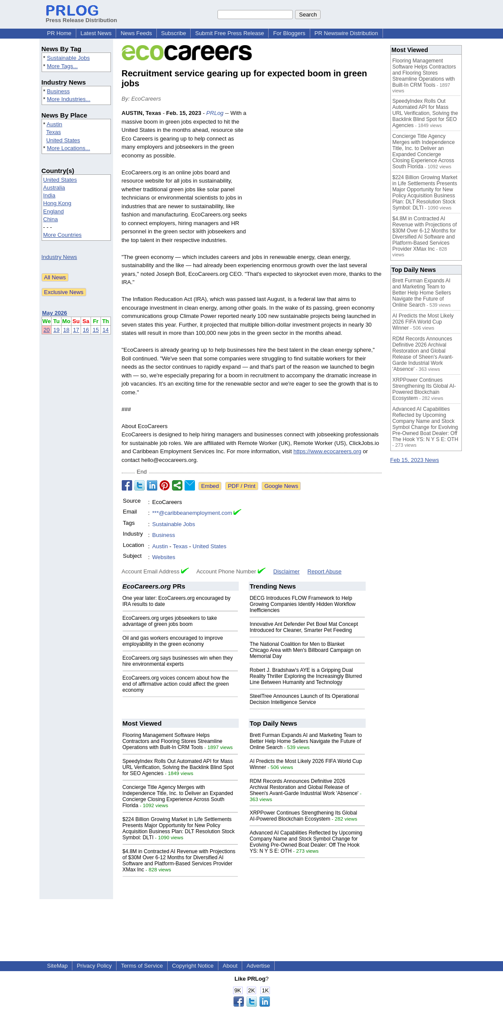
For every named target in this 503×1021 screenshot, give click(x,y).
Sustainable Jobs (68, 58)
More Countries (62, 235)
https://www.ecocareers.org (327, 451)
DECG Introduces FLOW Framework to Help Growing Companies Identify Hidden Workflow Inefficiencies (303, 604)
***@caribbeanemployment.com (192, 513)
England (53, 211)
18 (66, 330)
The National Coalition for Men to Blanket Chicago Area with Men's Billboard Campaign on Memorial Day (305, 650)
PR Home (59, 33)
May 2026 (54, 313)
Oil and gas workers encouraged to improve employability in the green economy (173, 641)
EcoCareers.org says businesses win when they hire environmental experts (178, 661)
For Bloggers (289, 33)
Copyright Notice (193, 965)
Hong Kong (57, 203)
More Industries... (68, 99)
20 (46, 330)
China (50, 219)
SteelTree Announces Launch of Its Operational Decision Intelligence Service (304, 699)
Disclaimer (286, 571)
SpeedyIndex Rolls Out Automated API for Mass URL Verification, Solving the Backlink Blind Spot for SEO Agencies (178, 767)
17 (76, 330)
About (230, 965)
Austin (54, 124)
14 (105, 330)
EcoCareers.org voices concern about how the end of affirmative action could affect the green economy (176, 684)
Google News (281, 486)
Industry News (59, 257)
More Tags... (62, 66)
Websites (163, 557)
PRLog (215, 113)
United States (63, 140)
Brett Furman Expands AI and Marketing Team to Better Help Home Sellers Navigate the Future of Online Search (306, 741)
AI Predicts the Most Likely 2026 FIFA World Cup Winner (423, 322)
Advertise (258, 965)
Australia (54, 187)
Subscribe (173, 33)
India (49, 195)
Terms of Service (142, 965)
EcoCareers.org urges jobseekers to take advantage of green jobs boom (170, 621)
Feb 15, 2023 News (414, 460)
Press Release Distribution (81, 16)
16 (86, 330)
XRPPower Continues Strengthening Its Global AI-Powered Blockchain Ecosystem (303, 816)
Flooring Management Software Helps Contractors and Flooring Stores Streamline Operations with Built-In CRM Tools (173, 741)
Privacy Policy (94, 965)
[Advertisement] (317, 172)
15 (96, 330)
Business (58, 91)
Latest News (96, 33)
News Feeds (136, 33)
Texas (53, 132)
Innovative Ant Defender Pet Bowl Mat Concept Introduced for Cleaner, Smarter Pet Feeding (304, 627)
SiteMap (57, 965)
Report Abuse (325, 571)
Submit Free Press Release (229, 33)
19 (56, 330)
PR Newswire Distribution (346, 33)
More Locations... (68, 148)
